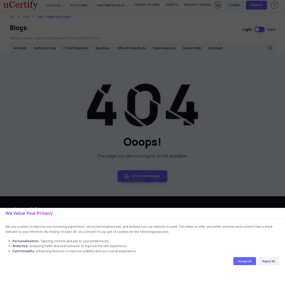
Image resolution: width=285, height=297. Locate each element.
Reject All (269, 261)
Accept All (244, 261)
